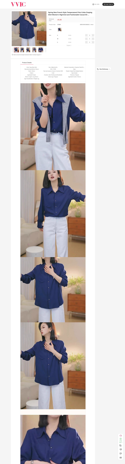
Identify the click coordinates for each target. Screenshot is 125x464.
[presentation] (12, 49)
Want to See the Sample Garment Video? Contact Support (27, 54)
